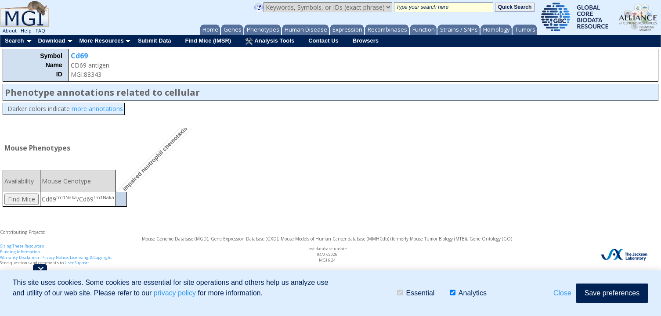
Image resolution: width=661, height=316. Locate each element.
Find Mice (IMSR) (208, 40)
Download (51, 40)
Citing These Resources (22, 246)
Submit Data (154, 40)
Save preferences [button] (612, 293)
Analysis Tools (269, 41)
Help (26, 30)
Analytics (468, 293)
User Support (77, 263)
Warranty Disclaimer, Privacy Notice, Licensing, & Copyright (56, 257)
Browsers (366, 40)
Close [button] (562, 293)
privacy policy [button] (175, 293)
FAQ (40, 30)
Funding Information (20, 252)
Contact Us (323, 40)
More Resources (101, 40)
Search (14, 40)
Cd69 (79, 56)
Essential (415, 293)
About (10, 30)
